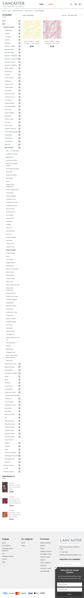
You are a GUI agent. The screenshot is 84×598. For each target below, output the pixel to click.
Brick (7, 181)
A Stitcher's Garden (11, 154)
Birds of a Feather (11, 175)
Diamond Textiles (10, 94)
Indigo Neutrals (10, 262)
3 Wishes (7, 33)
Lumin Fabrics (9, 141)
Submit (69, 594)
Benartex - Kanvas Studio (12, 59)
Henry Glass (8, 125)
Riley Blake (8, 411)
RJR (6, 418)
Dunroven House (10, 97)
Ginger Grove (10, 243)
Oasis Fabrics (9, 386)
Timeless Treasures (10, 452)
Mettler (42, 546)
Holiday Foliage (10, 253)
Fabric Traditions (9, 113)
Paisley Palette (10, 278)
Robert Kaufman (9, 421)
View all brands (45, 571)
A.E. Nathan (8, 37)
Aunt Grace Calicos (11, 160)
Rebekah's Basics (11, 306)
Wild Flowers (9, 349)
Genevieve (9, 240)
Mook (6, 379)
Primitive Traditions (11, 299)
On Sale (5, 468)
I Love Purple (10, 259)
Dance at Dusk (10, 209)
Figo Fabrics (8, 116)
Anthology (8, 43)
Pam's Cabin (9, 281)
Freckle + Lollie (9, 119)
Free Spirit (8, 122)
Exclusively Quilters (10, 106)
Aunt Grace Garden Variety (12, 164)
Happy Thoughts (11, 250)
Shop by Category (8, 465)
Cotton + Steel (9, 84)
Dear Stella (8, 90)
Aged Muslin (9, 157)
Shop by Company (8, 27)
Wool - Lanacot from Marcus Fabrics (12, 356)
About (4, 543)
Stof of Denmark (9, 437)
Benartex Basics (9, 49)
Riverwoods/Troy (10, 414)
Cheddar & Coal (10, 199)
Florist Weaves (10, 231)
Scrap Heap (9, 315)
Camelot (7, 75)
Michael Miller (9, 370)
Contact (4, 559)
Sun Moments (10, 334)
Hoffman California (10, 128)
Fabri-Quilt (8, 109)
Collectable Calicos (11, 205)
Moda (6, 376)
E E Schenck (8, 100)
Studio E (7, 443)
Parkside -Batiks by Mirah (12, 395)
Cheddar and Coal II (12, 202)
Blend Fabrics (9, 71)
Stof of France (9, 440)
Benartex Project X (10, 62)
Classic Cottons (9, 78)
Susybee (7, 446)
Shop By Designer (8, 471)
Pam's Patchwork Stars (13, 285)
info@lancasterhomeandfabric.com (70, 555)
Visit (3, 553)
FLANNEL (8, 224)
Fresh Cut (9, 228)
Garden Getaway (11, 237)
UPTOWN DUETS (11, 343)
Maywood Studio (10, 367)
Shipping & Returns (8, 556)
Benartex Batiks (9, 52)
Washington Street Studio (12, 456)
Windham (7, 462)
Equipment (9, 221)
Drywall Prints (10, 218)
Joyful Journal (10, 266)
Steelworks (9, 328)
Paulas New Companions (10, 289)
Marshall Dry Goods (10, 364)
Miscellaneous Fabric (11, 373)
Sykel (6, 449)
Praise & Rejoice (11, 293)
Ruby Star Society (10, 424)
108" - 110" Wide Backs (12, 151)
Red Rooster (8, 408)
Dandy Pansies (10, 212)
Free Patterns (6, 546)
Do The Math (10, 215)
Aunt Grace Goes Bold (12, 169)
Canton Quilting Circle (12, 190)
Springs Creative (9, 433)
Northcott (7, 383)
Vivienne (8, 346)
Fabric (51, 4)
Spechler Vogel (9, 430)
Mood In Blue (10, 275)
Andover (7, 40)
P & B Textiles (9, 389)
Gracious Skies (10, 247)
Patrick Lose (8, 398)
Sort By (64, 15)
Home (42, 4)
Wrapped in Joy (10, 352)
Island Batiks (8, 135)
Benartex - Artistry (10, 46)
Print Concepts (9, 402)
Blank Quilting (9, 68)
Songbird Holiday (11, 322)
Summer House (10, 331)
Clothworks (8, 81)
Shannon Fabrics (10, 427)
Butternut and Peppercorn (10, 185)
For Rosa (8, 234)
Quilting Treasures (10, 405)
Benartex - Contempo (11, 56)
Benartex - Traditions (11, 65)
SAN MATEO (9, 309)
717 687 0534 (63, 552)
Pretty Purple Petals (12, 296)
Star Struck (9, 325)
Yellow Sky (9, 360)
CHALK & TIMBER (11, 196)
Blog (3, 562)
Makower (7, 144)
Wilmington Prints (10, 459)
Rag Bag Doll (9, 303)
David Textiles (9, 87)
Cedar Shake (10, 193)
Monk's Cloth (10, 272)
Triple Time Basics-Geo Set (12, 338)
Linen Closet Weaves (12, 269)
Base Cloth (9, 172)
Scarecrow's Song (11, 312)
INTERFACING (8, 30)
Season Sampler (11, 318)
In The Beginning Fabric (11, 132)
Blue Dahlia (9, 178)
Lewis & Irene (9, 138)
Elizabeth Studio (9, 103)
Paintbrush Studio (10, 392)
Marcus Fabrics (9, 147)
